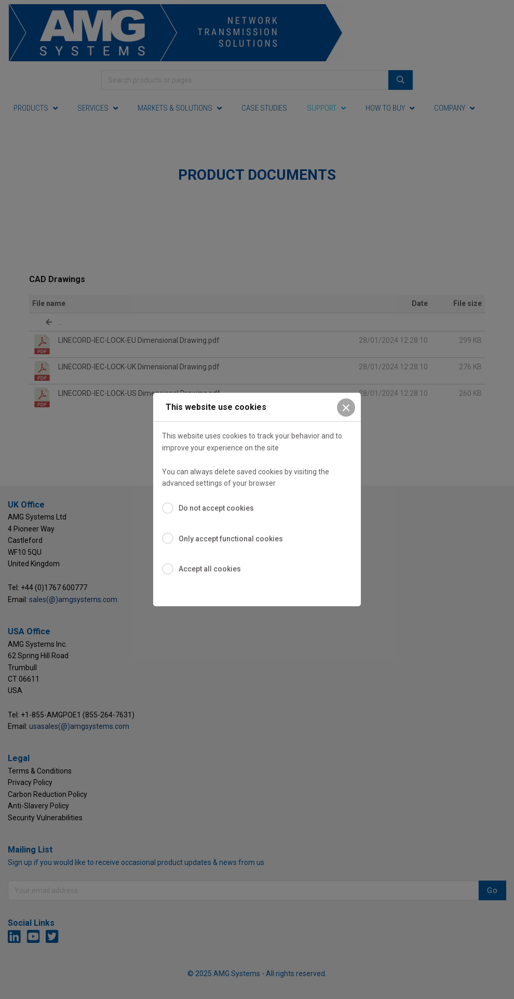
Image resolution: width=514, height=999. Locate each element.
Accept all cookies (210, 569)
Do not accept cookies (216, 508)
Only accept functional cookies (231, 539)
